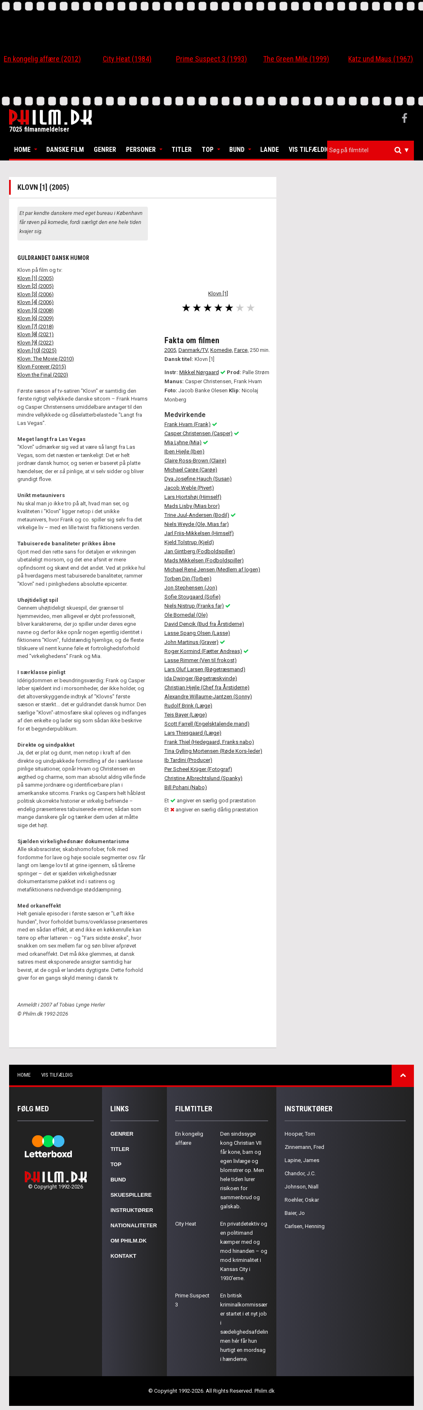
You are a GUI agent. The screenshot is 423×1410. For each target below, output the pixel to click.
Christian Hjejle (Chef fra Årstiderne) (207, 687)
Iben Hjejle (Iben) (184, 451)
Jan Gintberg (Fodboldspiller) (199, 551)
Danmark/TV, (193, 350)
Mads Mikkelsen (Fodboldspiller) (204, 560)
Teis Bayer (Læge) (185, 715)
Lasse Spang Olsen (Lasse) (197, 633)
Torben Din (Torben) (188, 578)
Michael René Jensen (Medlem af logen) (212, 569)
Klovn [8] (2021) (35, 334)
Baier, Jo (295, 1213)
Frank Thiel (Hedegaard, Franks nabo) (209, 742)
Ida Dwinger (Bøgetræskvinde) (200, 678)
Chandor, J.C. (300, 1173)
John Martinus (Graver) (191, 642)
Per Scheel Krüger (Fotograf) (198, 769)
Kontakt (123, 1256)
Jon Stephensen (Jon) (190, 588)
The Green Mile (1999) (296, 58)
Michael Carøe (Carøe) (190, 470)
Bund (237, 149)
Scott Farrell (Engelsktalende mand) (207, 724)
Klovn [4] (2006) (35, 302)
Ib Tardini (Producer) (188, 760)
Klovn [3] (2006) (35, 294)
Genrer (105, 149)
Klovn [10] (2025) (37, 350)
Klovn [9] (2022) (35, 343)
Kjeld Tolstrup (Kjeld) (189, 542)
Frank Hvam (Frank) (187, 424)
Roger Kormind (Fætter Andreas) (203, 651)
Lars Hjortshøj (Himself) (192, 497)
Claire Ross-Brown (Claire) (195, 460)
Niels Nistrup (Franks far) (194, 606)
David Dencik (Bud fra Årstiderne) (204, 624)
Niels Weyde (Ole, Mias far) (196, 524)
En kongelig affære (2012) (42, 58)
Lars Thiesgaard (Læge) (192, 733)
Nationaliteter (133, 1225)
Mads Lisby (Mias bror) (192, 506)
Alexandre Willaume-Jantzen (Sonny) (208, 696)
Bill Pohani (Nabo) (185, 787)
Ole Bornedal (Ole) (186, 615)
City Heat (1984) (127, 58)
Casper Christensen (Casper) (198, 433)
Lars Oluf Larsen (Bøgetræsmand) (204, 669)
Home (22, 149)
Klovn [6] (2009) (35, 318)
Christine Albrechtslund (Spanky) (203, 778)
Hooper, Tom (300, 1134)
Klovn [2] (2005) (35, 286)
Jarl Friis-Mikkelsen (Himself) (199, 533)
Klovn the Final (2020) (42, 375)
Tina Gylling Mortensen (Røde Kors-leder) (213, 751)
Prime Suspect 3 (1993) (211, 58)
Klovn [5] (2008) (35, 310)
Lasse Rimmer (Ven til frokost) (200, 660)
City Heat (185, 1224)
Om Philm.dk (128, 1241)
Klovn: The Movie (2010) (45, 359)
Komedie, (221, 350)
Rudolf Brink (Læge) (188, 706)
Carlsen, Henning (305, 1226)
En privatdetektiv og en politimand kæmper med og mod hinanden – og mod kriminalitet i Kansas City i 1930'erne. (243, 1251)
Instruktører (131, 1210)
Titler (181, 149)
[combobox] (370, 150)
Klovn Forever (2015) (41, 366)
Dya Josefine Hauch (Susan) (198, 479)
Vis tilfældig (309, 149)
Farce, (241, 350)
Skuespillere (131, 1195)
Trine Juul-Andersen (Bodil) (196, 515)
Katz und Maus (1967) (380, 58)
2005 (170, 350)
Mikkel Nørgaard (199, 372)
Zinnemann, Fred (304, 1147)
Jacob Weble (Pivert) (189, 488)
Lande (269, 149)
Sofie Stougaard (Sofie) (192, 597)
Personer (141, 149)
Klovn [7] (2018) (35, 326)
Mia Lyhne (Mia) (183, 442)
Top (208, 149)
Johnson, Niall (301, 1187)
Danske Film (65, 149)
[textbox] (372, 150)
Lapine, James (302, 1160)
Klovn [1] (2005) (35, 278)
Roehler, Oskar (302, 1200)
